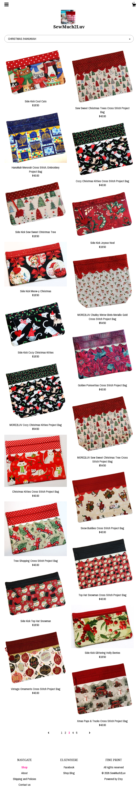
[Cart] (134, 5)
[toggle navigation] (6, 4)
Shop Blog (69, 773)
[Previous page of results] (49, 733)
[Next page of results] (90, 733)
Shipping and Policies (24, 779)
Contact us (25, 785)
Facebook (69, 767)
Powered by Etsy (113, 779)
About (24, 773)
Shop (24, 767)
